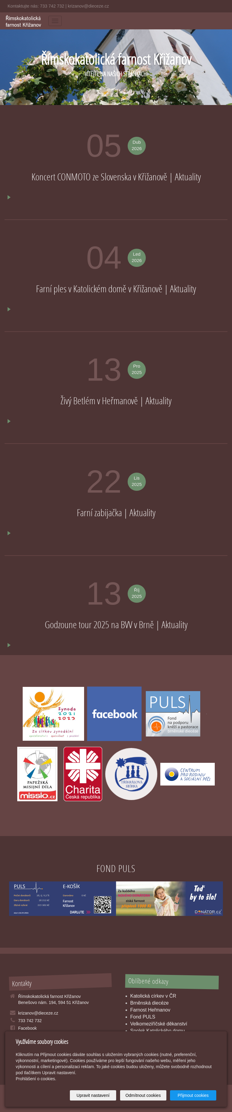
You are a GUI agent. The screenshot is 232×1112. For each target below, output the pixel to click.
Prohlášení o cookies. (36, 1078)
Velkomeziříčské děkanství (159, 1023)
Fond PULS (142, 1016)
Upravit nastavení (93, 1095)
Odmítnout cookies (143, 1095)
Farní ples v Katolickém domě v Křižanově (100, 288)
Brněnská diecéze (149, 1002)
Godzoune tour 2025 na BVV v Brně (100, 624)
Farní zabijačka (100, 512)
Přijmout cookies (193, 1095)
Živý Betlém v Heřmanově (100, 400)
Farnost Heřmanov (150, 1009)
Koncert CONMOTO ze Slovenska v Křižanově (100, 176)
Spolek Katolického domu (157, 1030)
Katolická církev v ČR (153, 996)
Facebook (27, 1028)
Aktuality (188, 176)
